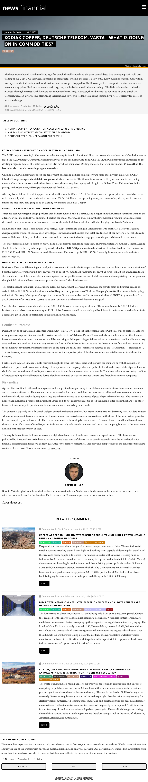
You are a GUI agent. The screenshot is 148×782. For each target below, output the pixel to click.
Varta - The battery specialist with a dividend (39, 132)
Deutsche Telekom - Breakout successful (35, 136)
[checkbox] (2, 758)
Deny (124, 766)
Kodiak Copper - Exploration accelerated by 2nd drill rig (47, 128)
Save (74, 766)
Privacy (69, 777)
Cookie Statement (84, 777)
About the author (12, 501)
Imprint (59, 777)
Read (44, 583)
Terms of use (53, 448)
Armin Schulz (51, 106)
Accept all (24, 766)
